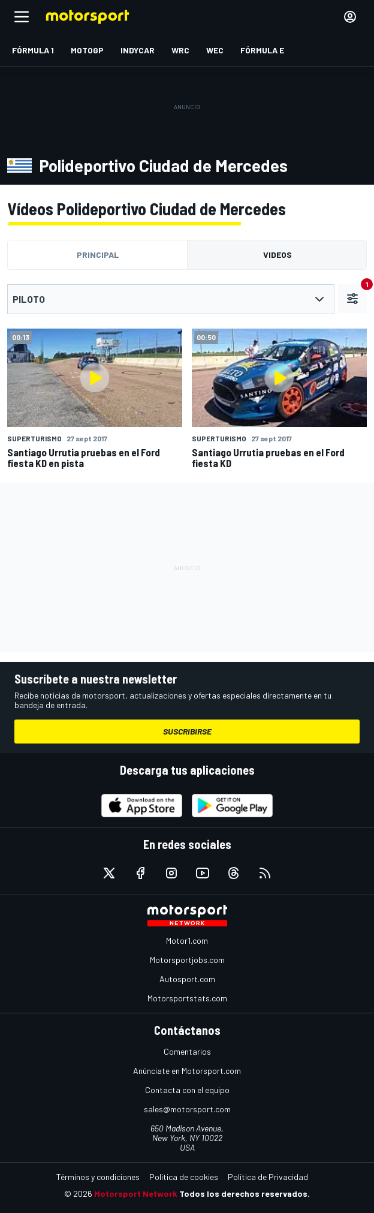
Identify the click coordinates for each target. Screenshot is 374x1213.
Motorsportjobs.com (187, 960)
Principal (98, 254)
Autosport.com (187, 979)
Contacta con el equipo (187, 1090)
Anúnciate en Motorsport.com (187, 1070)
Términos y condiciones (98, 1177)
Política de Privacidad (268, 1177)
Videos (277, 254)
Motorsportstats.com (187, 998)
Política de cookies (183, 1177)
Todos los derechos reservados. (244, 1193)
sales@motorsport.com (187, 1109)
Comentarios (187, 1051)
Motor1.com (187, 940)
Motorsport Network (135, 1193)
